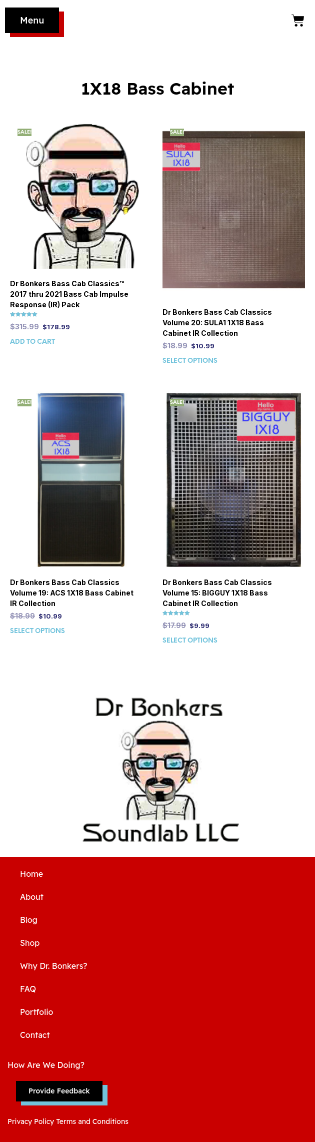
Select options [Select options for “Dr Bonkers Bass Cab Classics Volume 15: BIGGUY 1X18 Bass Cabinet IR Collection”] (190, 641)
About (32, 897)
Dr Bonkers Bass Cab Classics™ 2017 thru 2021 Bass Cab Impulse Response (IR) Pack (69, 294)
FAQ (28, 989)
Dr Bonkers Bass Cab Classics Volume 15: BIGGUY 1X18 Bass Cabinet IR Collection (217, 593)
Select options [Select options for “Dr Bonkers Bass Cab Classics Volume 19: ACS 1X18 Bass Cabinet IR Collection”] (37, 631)
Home (31, 874)
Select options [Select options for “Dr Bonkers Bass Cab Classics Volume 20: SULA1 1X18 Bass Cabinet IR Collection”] (190, 361)
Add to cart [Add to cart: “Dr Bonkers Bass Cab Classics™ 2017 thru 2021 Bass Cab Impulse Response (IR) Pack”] (32, 342)
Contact (35, 1035)
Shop (30, 943)
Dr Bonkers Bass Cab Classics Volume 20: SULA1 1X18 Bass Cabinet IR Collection (217, 322)
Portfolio (36, 1012)
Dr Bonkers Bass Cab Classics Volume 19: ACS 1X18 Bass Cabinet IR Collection (72, 593)
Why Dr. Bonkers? (54, 966)
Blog (29, 920)
